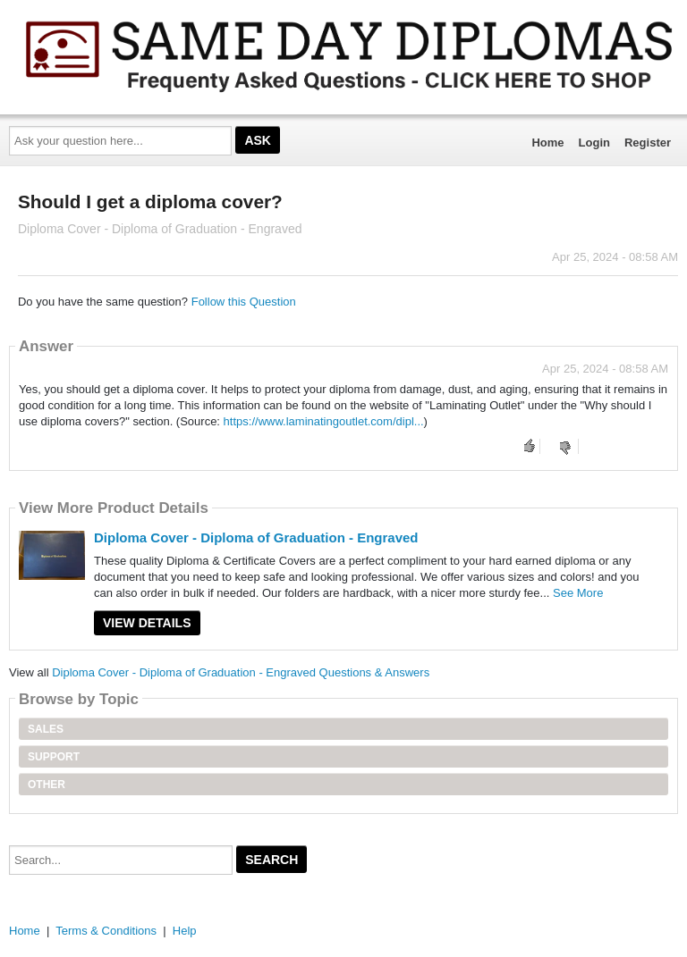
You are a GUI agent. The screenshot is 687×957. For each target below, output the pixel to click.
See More (578, 593)
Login (594, 142)
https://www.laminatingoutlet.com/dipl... (324, 421)
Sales (46, 729)
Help (185, 930)
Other (46, 784)
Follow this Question (243, 301)
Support (54, 757)
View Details (147, 623)
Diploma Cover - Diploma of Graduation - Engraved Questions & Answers (240, 672)
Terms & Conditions (106, 930)
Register (647, 142)
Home (547, 142)
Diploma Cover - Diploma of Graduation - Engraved (256, 537)
